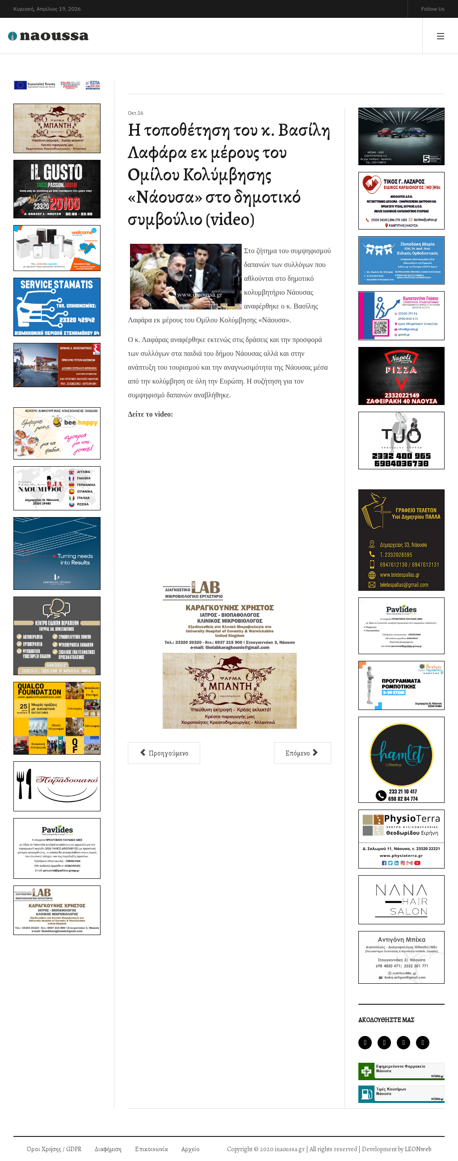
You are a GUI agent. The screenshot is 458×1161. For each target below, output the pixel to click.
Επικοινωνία (151, 1149)
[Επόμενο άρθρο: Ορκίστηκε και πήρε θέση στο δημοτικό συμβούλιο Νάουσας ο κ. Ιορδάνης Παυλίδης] (302, 753)
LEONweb (418, 1149)
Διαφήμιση (108, 1149)
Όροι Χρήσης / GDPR (54, 1149)
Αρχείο (190, 1149)
